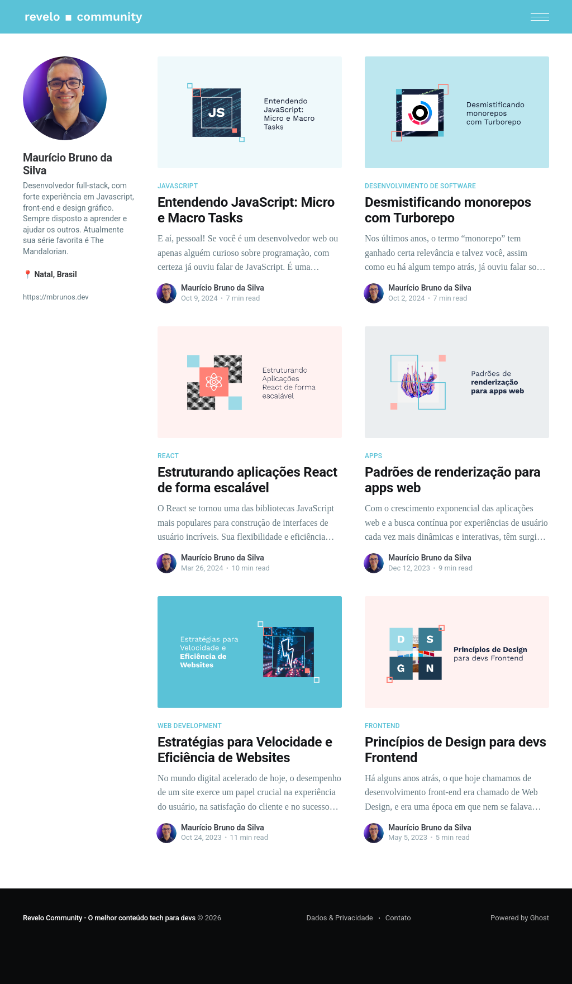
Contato (398, 918)
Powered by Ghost (519, 918)
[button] (540, 17)
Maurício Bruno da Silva (222, 287)
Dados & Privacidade (339, 918)
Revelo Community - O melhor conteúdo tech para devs (109, 918)
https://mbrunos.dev (56, 297)
